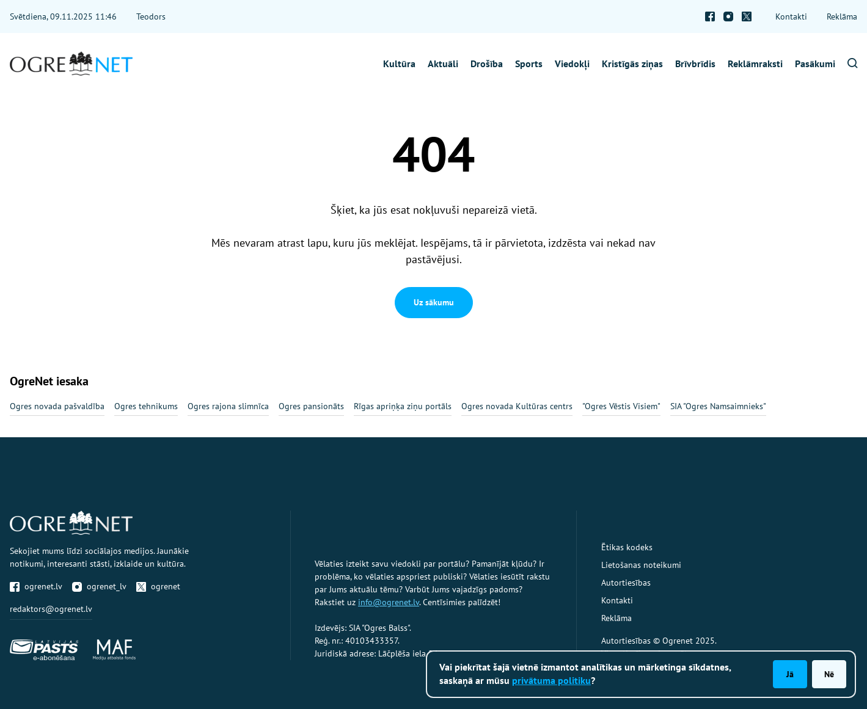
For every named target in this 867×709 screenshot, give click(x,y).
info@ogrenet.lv (388, 602)
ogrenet (158, 586)
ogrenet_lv (99, 586)
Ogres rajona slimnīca (228, 406)
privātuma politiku (551, 680)
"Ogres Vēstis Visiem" (621, 406)
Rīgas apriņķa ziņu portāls (403, 406)
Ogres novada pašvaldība (57, 406)
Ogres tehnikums (146, 406)
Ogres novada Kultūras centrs (517, 406)
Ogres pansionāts (311, 406)
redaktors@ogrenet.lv (51, 608)
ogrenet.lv (36, 586)
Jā (790, 674)
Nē (829, 674)
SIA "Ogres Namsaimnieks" (718, 406)
